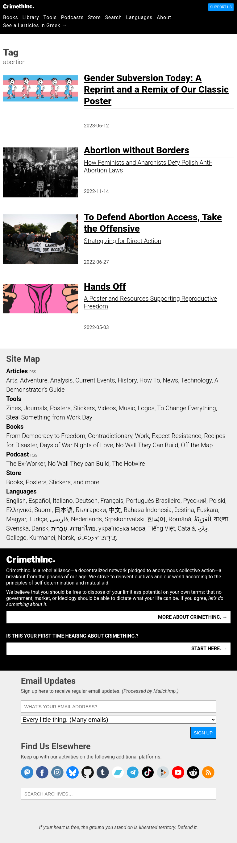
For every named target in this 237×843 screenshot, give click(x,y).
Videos (107, 408)
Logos (146, 408)
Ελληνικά (18, 510)
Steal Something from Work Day (49, 417)
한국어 (156, 519)
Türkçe (38, 519)
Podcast (17, 454)
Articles (17, 371)
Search (113, 17)
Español (39, 500)
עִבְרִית (59, 528)
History (127, 380)
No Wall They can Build (79, 463)
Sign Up (203, 732)
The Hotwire (128, 463)
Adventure (34, 380)
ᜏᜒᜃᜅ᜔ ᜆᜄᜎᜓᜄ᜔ (97, 537)
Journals (35, 408)
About (164, 17)
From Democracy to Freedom (45, 436)
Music (126, 408)
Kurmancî (42, 537)
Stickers (84, 408)
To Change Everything (186, 408)
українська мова (121, 528)
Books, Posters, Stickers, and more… (54, 482)
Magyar (16, 519)
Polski (217, 500)
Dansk (39, 528)
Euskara (207, 510)
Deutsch (86, 500)
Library (31, 17)
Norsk (66, 537)
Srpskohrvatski (125, 519)
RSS (32, 372)
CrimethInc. (18, 6)
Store (94, 17)
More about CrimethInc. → (192, 617)
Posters (60, 408)
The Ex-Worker (25, 463)
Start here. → (209, 648)
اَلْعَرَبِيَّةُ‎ (202, 519)
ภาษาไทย (83, 528)
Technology (196, 380)
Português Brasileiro (153, 500)
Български (91, 510)
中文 (115, 510)
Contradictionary (110, 436)
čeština (184, 510)
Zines (13, 408)
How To (149, 380)
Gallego (16, 537)
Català (186, 528)
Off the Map (197, 445)
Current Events (95, 380)
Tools (50, 17)
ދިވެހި (203, 528)
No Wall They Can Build (147, 445)
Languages (139, 17)
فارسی (59, 519)
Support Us (221, 7)
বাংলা (221, 519)
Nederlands (86, 519)
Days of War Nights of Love (76, 445)
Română (179, 519)
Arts (11, 380)
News (170, 380)
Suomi (43, 510)
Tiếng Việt (161, 528)
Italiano (63, 500)
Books (10, 17)
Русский (194, 500)
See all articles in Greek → (35, 25)
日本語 (63, 510)
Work (142, 436)
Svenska (17, 528)
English (16, 500)
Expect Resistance (177, 436)
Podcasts (72, 17)
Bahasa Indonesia (148, 510)
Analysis (61, 380)
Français (111, 500)
